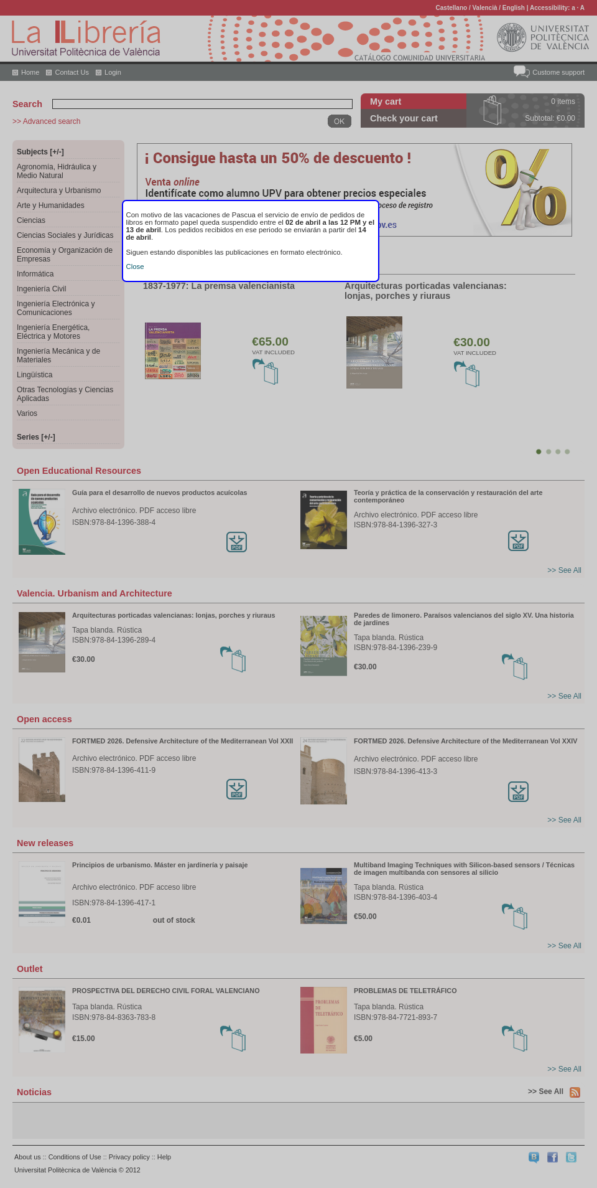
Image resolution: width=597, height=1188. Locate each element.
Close (135, 266)
